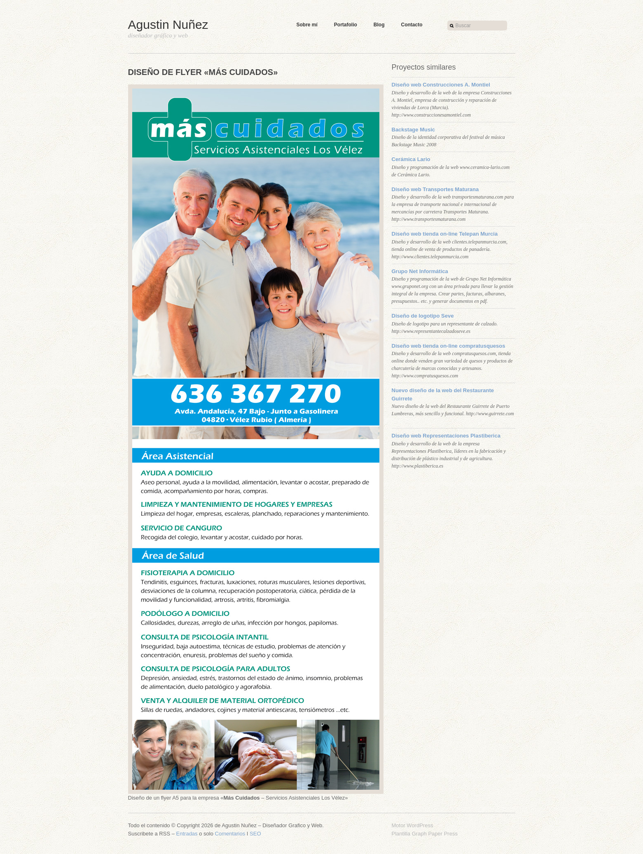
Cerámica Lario (411, 159)
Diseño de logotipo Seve (423, 316)
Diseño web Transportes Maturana (435, 189)
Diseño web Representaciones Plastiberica (446, 436)
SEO (255, 834)
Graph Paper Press (435, 834)
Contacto (412, 25)
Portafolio (345, 25)
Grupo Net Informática (420, 271)
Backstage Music (413, 129)
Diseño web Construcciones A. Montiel (441, 85)
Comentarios (230, 834)
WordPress (420, 825)
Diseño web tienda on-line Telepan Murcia (445, 234)
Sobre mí (307, 25)
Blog (379, 25)
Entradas (187, 834)
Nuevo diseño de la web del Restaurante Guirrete (443, 394)
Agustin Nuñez (168, 24)
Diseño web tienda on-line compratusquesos (448, 346)
